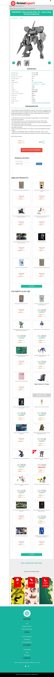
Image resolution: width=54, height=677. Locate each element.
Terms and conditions (27, 636)
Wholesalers (27, 655)
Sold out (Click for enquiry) (31, 150)
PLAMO (21, 18)
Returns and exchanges (27, 629)
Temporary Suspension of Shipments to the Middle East (22, 8)
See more (31, 286)
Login (27, 652)
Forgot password (27, 649)
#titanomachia (41, 103)
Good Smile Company (37, 82)
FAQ (27, 623)
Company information (27, 642)
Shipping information (27, 626)
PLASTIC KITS (14, 18)
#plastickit (47, 103)
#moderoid (34, 103)
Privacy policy (27, 639)
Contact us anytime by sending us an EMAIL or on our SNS (27, 662)
